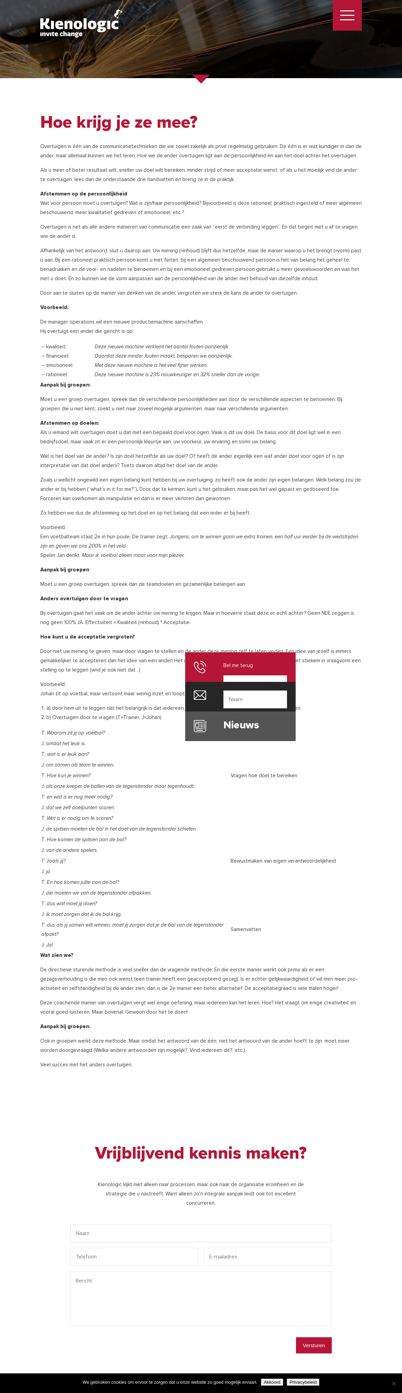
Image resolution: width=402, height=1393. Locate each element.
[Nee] (393, 1383)
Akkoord (272, 1382)
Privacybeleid (303, 1382)
